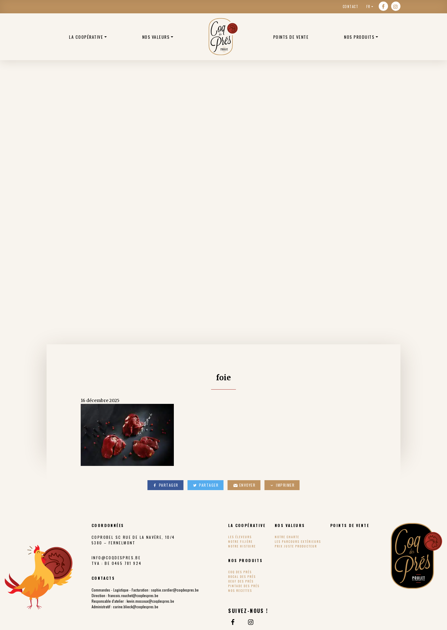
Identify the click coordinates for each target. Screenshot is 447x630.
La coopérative (86, 37)
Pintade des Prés (244, 585)
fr (368, 6)
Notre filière (240, 541)
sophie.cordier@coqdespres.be (175, 589)
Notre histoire (242, 546)
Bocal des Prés (242, 576)
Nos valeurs (156, 37)
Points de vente (291, 37)
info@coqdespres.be (116, 557)
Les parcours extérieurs (298, 541)
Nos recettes (240, 590)
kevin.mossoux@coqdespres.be (150, 601)
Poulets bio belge (223, 36)
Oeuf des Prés (241, 581)
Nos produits (359, 37)
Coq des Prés (240, 572)
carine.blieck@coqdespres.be (135, 606)
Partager (165, 485)
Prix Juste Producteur (296, 546)
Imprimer (282, 485)
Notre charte (287, 536)
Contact (351, 6)
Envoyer (244, 485)
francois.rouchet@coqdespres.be (133, 595)
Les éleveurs (240, 536)
